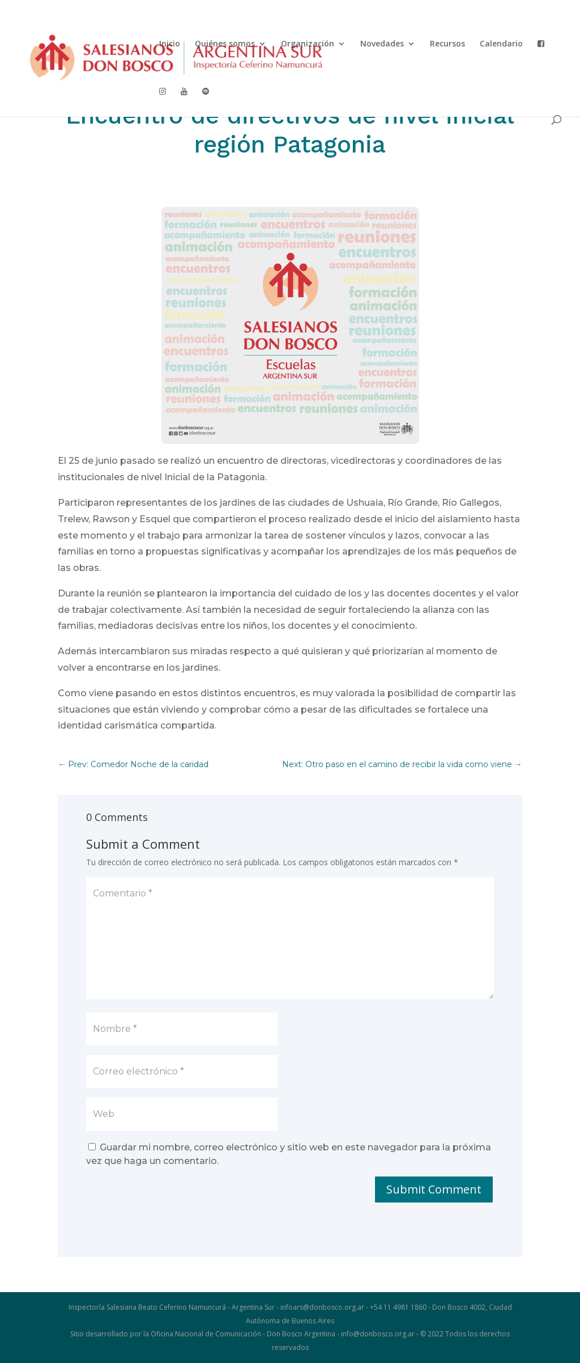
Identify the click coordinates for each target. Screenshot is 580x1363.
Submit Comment (433, 1189)
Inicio (169, 44)
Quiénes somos (225, 44)
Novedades (382, 44)
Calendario (501, 44)
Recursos (447, 44)
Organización (307, 44)
